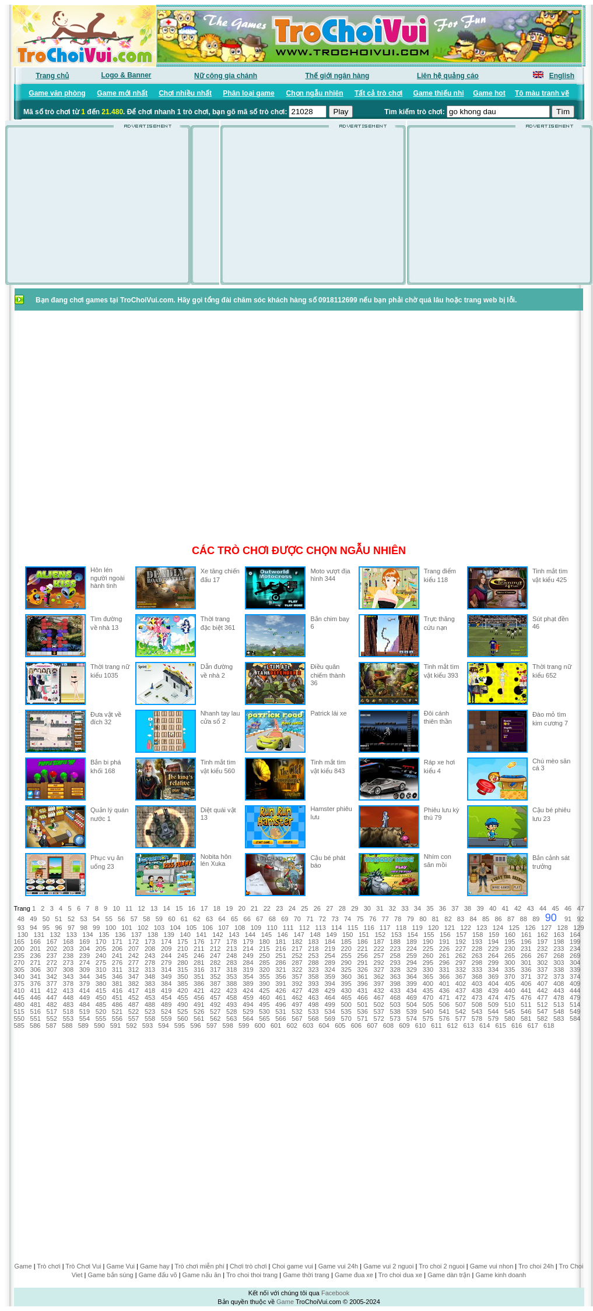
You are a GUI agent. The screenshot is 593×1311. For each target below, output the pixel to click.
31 (379, 908)
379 (84, 983)
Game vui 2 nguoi (388, 1266)
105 (191, 927)
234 (575, 948)
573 (395, 1018)
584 (575, 1018)
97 (71, 927)
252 (297, 955)
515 (19, 1011)
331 (444, 969)
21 (254, 908)
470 (428, 997)
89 (535, 918)
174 (166, 941)
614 (484, 1025)
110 (271, 927)
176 (199, 941)
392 (297, 983)
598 (227, 1025)
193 (477, 941)
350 (182, 976)
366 (444, 976)
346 (117, 976)
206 (117, 948)
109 (256, 927)
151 (364, 934)
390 (264, 983)
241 (117, 955)
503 (395, 1004)
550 (19, 1018)
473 (477, 997)
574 (411, 1018)
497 (297, 1004)
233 (558, 948)
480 (19, 1004)
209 (166, 948)
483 (68, 1004)
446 (35, 997)
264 (493, 955)
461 (280, 997)
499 (329, 1004)
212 (215, 948)
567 (297, 1018)
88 (523, 918)
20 (241, 908)
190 (428, 941)
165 (19, 941)
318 (231, 969)
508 (477, 1004)
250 (264, 955)
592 (131, 1025)
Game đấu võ (158, 1274)
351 (199, 976)
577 (460, 1018)
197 (542, 941)
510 (509, 1004)
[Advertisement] (109, 210)
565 (264, 1018)
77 (385, 918)
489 (166, 1004)
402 (460, 983)
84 (472, 918)
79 (410, 918)
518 (68, 1011)
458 (231, 997)
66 (247, 918)
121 (449, 927)
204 (84, 948)
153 (396, 934)
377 (52, 983)
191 (444, 941)
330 (428, 969)
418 (150, 990)
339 (575, 969)
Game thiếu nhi (438, 93)
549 (575, 1011)
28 (342, 908)
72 (322, 918)
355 (264, 976)
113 (320, 927)
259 (411, 955)
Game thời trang (306, 1274)
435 (428, 990)
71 (309, 918)
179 (248, 941)
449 (84, 997)
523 (150, 1011)
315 (182, 969)
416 (117, 990)
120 (433, 927)
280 (182, 962)
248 (231, 955)
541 (444, 1011)
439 (493, 990)
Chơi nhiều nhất (185, 93)
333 (477, 969)
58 (146, 918)
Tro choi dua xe (400, 1274)
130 (22, 934)
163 (558, 934)
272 (52, 962)
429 (329, 990)
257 (379, 955)
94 (33, 927)
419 (166, 990)
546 (526, 1011)
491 (199, 1004)
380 (101, 983)
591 (115, 1025)
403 (477, 983)
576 (444, 1018)
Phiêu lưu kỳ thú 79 (441, 813)
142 (217, 934)
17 (204, 908)
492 (215, 1004)
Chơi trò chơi (248, 1266)
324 (329, 969)
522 (133, 1011)
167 (52, 941)
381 (117, 983)
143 (234, 934)
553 (68, 1018)
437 (460, 990)
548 (558, 1011)
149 (331, 934)
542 (460, 1011)
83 (460, 918)
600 (259, 1025)
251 (280, 955)
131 (39, 934)
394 (329, 983)
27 (329, 908)
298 (477, 962)
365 (428, 976)
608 (388, 1025)
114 (336, 927)
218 (313, 948)
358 (313, 976)
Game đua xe (354, 1274)
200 (19, 948)
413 (68, 990)
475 (509, 997)
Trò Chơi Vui (83, 1266)
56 (121, 918)
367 (460, 976)
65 (234, 918)
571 (362, 1018)
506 (444, 1004)
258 (395, 955)
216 (280, 948)
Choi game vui (292, 1266)
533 (313, 1011)
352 (215, 976)
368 (477, 976)
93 (20, 927)
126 (530, 927)
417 (133, 990)
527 (215, 1011)
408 (558, 983)
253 (313, 955)
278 (150, 962)
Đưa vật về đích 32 (105, 718)
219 (329, 948)
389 (248, 983)
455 (182, 997)
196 (526, 941)
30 (367, 908)
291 (362, 962)
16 (191, 908)
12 (141, 908)
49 (33, 918)
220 (346, 948)
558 (150, 1018)
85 (485, 918)
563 (231, 1018)
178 (231, 941)
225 (428, 948)
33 (404, 908)
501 (362, 1004)
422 (215, 990)
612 (452, 1025)
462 (297, 997)
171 (117, 941)
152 (380, 934)
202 (52, 948)
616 (516, 1025)
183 (313, 941)
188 (395, 941)
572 (379, 1018)
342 (52, 976)
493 (231, 1004)
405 (509, 983)
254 (329, 955)
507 (460, 1004)
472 (460, 997)
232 (542, 948)
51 (58, 918)
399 (411, 983)
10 (116, 908)
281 (199, 962)
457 (215, 997)
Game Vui (121, 1266)
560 (182, 1018)
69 (284, 918)
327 (379, 969)
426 (280, 990)
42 (517, 908)
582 (542, 1018)
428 (313, 990)
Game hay (155, 1266)
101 (126, 927)
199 (575, 941)
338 (558, 969)
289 (329, 962)
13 (153, 908)
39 (479, 908)
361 (362, 976)
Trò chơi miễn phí (199, 1266)
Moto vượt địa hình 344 (330, 575)
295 (428, 962)
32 (392, 908)
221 (362, 948)
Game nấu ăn (202, 1274)
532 (297, 1011)
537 (379, 1011)
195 (509, 941)
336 (526, 969)
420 (182, 990)
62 (196, 918)
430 (346, 990)
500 (346, 1004)
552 (52, 1018)
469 (411, 997)
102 (143, 927)
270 (19, 962)
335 (509, 969)
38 (467, 908)
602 (292, 1025)
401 (444, 983)
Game (23, 1266)
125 (513, 927)
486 (117, 1004)
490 (182, 1004)
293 (395, 962)
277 (133, 962)
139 (169, 934)
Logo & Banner (126, 75)
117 (385, 927)
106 (207, 927)
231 (526, 948)
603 (308, 1025)
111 (288, 927)
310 (101, 969)
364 (411, 976)
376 (35, 983)
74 (347, 918)
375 (19, 983)
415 (101, 990)
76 (372, 918)
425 (264, 990)
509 (493, 1004)
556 (117, 1018)
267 (542, 955)
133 (71, 934)
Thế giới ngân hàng (337, 76)
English (561, 76)
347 (133, 976)
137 (136, 934)
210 (182, 948)
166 (35, 941)
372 (542, 976)
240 (101, 955)
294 (411, 962)
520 (101, 1011)
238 (68, 955)
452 (133, 997)
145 (266, 934)
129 (578, 927)
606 (356, 1025)
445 (19, 997)
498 (313, 1004)
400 (428, 983)
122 (465, 927)
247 (215, 955)
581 (526, 1018)
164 (575, 934)
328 (395, 969)
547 (542, 1011)
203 (68, 948)
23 (279, 908)
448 (68, 997)
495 (264, 1004)
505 (428, 1004)
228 (477, 948)
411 (35, 990)
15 (179, 908)
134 (87, 934)
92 (580, 918)
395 (346, 983)
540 (428, 1011)
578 (477, 1018)
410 (19, 990)
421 (199, 990)
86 (497, 918)
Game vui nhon (492, 1266)
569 (329, 1018)
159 (494, 934)
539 (411, 1011)
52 (71, 918)
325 (346, 969)
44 (542, 908)
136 (120, 934)
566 (280, 1018)
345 (101, 976)
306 (35, 969)
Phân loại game (248, 93)
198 (558, 941)
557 (133, 1018)
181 (280, 941)
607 (372, 1025)
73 (334, 918)
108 (239, 927)
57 (134, 918)
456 (199, 997)
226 (444, 948)
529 (248, 1011)
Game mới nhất (122, 93)
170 (101, 941)
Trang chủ (52, 76)
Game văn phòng (57, 93)
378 (68, 983)
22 (267, 908)
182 (297, 941)
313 (150, 969)
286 (280, 962)
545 (509, 1011)
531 (280, 1011)
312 (133, 969)
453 (150, 997)
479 (575, 997)
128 (562, 927)
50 (46, 918)
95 (46, 927)
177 (215, 941)
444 (575, 990)
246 (199, 955)
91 (567, 918)
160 (510, 934)
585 (19, 1025)
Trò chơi (48, 1266)
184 (329, 941)
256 (362, 955)
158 (477, 934)
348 (150, 976)
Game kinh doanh (500, 1274)
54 (96, 918)
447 (52, 997)
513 (558, 1004)
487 (133, 1004)
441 (526, 990)
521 (117, 1011)
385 (182, 983)
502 (379, 1004)
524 (166, 1011)
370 (509, 976)
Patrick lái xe (328, 713)
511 (526, 1004)
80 (422, 918)
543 (477, 1011)
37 (454, 908)
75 (359, 918)
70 (297, 918)
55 (109, 918)
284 (248, 962)
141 (201, 934)
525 (182, 1011)
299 (493, 962)
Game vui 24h (338, 1266)
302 (542, 962)
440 (509, 990)
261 (444, 955)
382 (133, 983)
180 (264, 941)
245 (182, 955)
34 (417, 908)
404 (493, 983)
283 (231, 962)
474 (493, 997)
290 (346, 962)
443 (558, 990)
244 (166, 955)
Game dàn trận (448, 1274)
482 (52, 1004)
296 (444, 962)
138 (153, 934)
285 (264, 962)
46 (567, 908)
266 (526, 955)
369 (493, 976)
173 (150, 941)
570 (346, 1018)
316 (199, 969)
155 (428, 934)
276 (117, 962)
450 (101, 997)
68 (272, 918)
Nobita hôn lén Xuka (216, 860)
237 (52, 955)
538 (395, 1011)
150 (347, 934)
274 (84, 962)
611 (436, 1025)
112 (304, 927)
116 (368, 927)
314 (166, 969)
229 (493, 948)
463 (313, 997)
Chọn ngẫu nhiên (314, 93)
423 (231, 990)
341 (35, 976)
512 (542, 1004)
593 (147, 1025)
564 (248, 1018)
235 (19, 955)
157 (461, 934)
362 (379, 976)
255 (346, 955)
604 (324, 1025)
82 (447, 918)
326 (362, 969)
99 (96, 927)
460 (264, 997)
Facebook (335, 1292)
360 (346, 976)
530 (264, 1011)
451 (117, 997)
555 (101, 1018)
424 (248, 990)
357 (297, 976)
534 (329, 1011)
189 (411, 941)
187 (379, 941)
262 (460, 955)
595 (179, 1025)
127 (546, 927)
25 (304, 908)
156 (445, 934)
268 (558, 955)
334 (493, 969)
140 (185, 934)
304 (575, 962)
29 (354, 908)
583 (558, 1018)
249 (248, 955)
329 (411, 969)
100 (111, 927)
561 (199, 1018)
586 (35, 1025)
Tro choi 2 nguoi (441, 1266)
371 (526, 976)
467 (379, 997)
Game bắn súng (111, 1274)
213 (231, 948)
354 (248, 976)
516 (35, 1011)
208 (150, 948)
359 (329, 976)
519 (84, 1011)
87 (510, 918)
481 (35, 1004)
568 (313, 1018)
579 (493, 1018)
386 (199, 983)
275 (101, 962)
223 (395, 948)
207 (133, 948)
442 (542, 990)
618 (548, 1025)
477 (542, 997)
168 (68, 941)
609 (404, 1025)
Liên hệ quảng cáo (448, 76)
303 (558, 962)
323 (313, 969)
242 (133, 955)
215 (264, 948)
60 (171, 918)
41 (504, 908)
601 (276, 1025)
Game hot (489, 93)
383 (150, 983)
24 (292, 908)
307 (52, 969)
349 (166, 976)
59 (159, 918)
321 (280, 969)
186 (362, 941)
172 (133, 941)
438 (477, 990)
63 (209, 918)
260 (428, 955)
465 (346, 997)
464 (329, 997)
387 (215, 983)
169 (84, 941)
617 (533, 1025)
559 (166, 1018)
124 (498, 927)
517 (52, 1011)
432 (379, 990)
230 (509, 948)
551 (35, 1018)
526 (199, 1011)
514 (575, 1004)
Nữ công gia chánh (225, 76)
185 (346, 941)
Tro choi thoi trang (252, 1274)
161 (526, 934)
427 (297, 990)
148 (315, 934)
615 (500, 1025)
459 (248, 997)
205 (101, 948)
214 (248, 948)
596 (195, 1025)
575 (428, 1018)
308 (68, 969)
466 (362, 997)
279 (166, 962)
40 (492, 908)
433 (395, 990)
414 (84, 990)
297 (460, 962)
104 (175, 927)
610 (420, 1025)
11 (128, 908)
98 (83, 927)
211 (199, 948)
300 (509, 962)
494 (248, 1004)
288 (313, 962)
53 (83, 918)
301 (526, 962)
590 (99, 1025)
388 (231, 983)
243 (150, 955)
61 (184, 918)
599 (243, 1025)
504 (411, 1004)
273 (68, 962)
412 (52, 990)
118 (401, 927)
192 (460, 941)
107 (223, 927)
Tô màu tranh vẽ (542, 93)
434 (411, 990)
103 (159, 927)
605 (340, 1025)
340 (19, 976)
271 (35, 962)
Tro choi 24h (536, 1266)
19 (229, 908)
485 (101, 1004)
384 (166, 983)
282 (215, 962)
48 (20, 918)
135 (104, 934)
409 (575, 983)
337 (542, 969)
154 (412, 934)
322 (297, 969)
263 (477, 955)
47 (580, 908)
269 (575, 955)
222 (379, 948)
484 (84, 1004)
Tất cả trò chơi (378, 93)
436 (444, 990)
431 (362, 990)
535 (346, 1011)
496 (280, 1004)
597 (211, 1025)
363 (395, 976)
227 (460, 948)
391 (280, 983)
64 (221, 918)
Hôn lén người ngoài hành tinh (107, 577)
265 (509, 955)
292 (379, 962)
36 (442, 908)
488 (150, 1004)
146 (283, 934)
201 (35, 948)
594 (163, 1025)
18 (216, 908)
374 (575, 976)
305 (19, 969)
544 (493, 1011)
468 (395, 997)
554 (84, 1018)
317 (215, 969)
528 (231, 1011)
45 (555, 908)
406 (526, 983)
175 (182, 941)
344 (84, 976)
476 (526, 997)
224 (411, 948)
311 (117, 969)
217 (297, 948)
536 (362, 1011)
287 (297, 962)
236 (35, 955)
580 (509, 1018)
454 (166, 997)
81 (435, 918)
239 (84, 955)
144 (250, 934)
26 (317, 908)
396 (362, 983)
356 (280, 976)
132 (55, 934)
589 (83, 1025)
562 (215, 1018)
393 (313, 983)
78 (397, 918)
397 (379, 983)
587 (51, 1025)
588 (67, 1025)
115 (353, 927)
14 (166, 908)
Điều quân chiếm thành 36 (327, 674)
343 (68, 976)
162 (542, 934)
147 (298, 934)
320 (264, 969)
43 (530, 908)
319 (248, 969)
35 (429, 908)
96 (58, 927)
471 (444, 997)
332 (460, 969)
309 (84, 969)
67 (259, 918)
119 (417, 927)
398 (395, 983)
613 (468, 1025)
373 (558, 976)
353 (231, 976)
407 (542, 983)
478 (558, 997)
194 (493, 941)
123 (481, 927)
